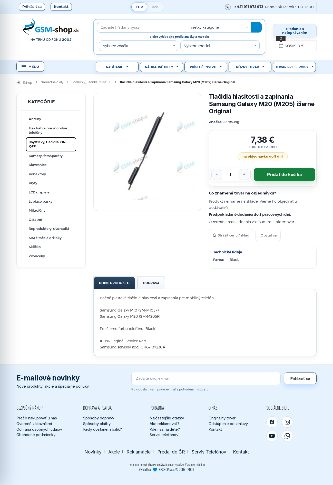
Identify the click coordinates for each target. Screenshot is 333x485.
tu (203, 464)
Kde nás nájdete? (165, 429)
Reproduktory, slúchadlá (49, 228)
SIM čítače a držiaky (45, 238)
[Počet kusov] (230, 174)
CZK (155, 7)
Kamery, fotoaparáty (46, 156)
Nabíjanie (114, 67)
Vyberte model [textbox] (197, 46)
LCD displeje (39, 192)
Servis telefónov (164, 434)
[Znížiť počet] (216, 174)
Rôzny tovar (247, 67)
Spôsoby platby (97, 423)
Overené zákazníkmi (34, 423)
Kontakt (61, 6)
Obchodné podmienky (35, 434)
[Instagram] (287, 422)
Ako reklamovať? (164, 423)
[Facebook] (272, 422)
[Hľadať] (256, 27)
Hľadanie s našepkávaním (294, 31)
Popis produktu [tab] (114, 283)
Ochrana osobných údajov (39, 429)
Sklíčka (35, 247)
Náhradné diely (159, 67)
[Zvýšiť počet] (244, 174)
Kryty (33, 183)
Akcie (114, 451)
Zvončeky (37, 256)
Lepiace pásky (40, 201)
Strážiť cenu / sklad (231, 235)
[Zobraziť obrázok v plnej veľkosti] (147, 152)
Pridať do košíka (284, 174)
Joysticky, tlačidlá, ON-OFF (48, 144)
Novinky (93, 451)
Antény (35, 119)
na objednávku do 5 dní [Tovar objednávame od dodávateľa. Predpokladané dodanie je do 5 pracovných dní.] (262, 156)
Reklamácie (138, 451)
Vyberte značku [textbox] (116, 46)
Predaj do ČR (171, 451)
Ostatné (35, 220)
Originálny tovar (222, 418)
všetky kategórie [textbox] (205, 27)
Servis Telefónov (209, 451)
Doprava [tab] (151, 283)
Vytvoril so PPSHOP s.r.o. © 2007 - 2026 (166, 469)
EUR (139, 7)
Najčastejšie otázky (167, 418)
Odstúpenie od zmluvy (228, 423)
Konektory (37, 174)
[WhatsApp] (287, 435)
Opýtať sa (269, 235)
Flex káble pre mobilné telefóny (48, 130)
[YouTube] (272, 435)
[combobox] (219, 27)
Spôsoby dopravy (98, 418)
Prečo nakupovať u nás (36, 418)
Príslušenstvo (203, 67)
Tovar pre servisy (292, 67)
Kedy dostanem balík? (102, 429)
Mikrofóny (37, 210)
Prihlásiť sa (32, 6)
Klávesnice (38, 165)
